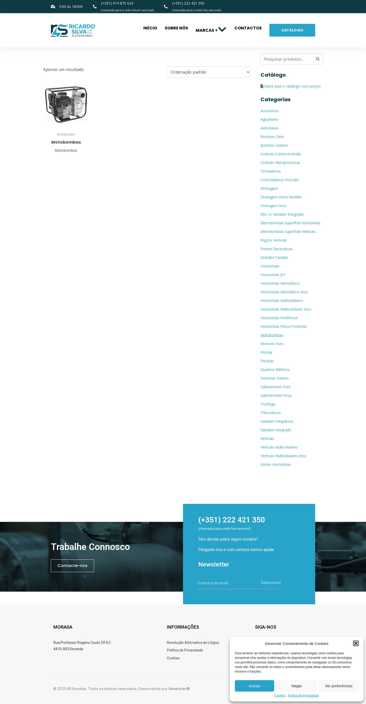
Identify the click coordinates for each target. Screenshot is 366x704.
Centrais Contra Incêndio (281, 153)
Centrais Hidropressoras (280, 162)
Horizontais (270, 266)
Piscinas (267, 360)
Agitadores (269, 119)
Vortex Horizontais (276, 464)
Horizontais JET (273, 274)
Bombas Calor (272, 136)
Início (150, 28)
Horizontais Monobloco (280, 283)
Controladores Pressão (280, 179)
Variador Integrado (276, 429)
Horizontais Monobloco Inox (284, 291)
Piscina (266, 352)
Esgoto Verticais (274, 240)
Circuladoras (271, 171)
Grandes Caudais (274, 257)
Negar (297, 686)
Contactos (248, 28)
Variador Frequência (277, 421)
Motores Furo (272, 343)
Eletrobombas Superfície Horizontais (291, 222)
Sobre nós (176, 28)
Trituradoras (271, 412)
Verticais (267, 438)
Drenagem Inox (273, 205)
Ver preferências (339, 686)
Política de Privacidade (303, 695)
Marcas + (211, 30)
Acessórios (270, 110)
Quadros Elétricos (275, 369)
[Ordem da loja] (208, 72)
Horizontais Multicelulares (282, 300)
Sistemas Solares (275, 378)
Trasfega (268, 404)
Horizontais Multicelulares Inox (286, 309)
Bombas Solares (274, 145)
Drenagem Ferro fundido (281, 197)
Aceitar (255, 686)
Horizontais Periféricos (279, 317)
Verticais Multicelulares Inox (283, 455)
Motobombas (272, 335)
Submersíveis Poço (276, 395)
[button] (355, 643)
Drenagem (269, 188)
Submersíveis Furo (276, 386)
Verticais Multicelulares (279, 447)
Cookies (279, 695)
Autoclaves (270, 128)
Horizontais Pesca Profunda (284, 326)
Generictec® (179, 689)
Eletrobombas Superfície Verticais (288, 231)
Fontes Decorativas (277, 248)
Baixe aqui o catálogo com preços (292, 86)
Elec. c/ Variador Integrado (282, 214)
